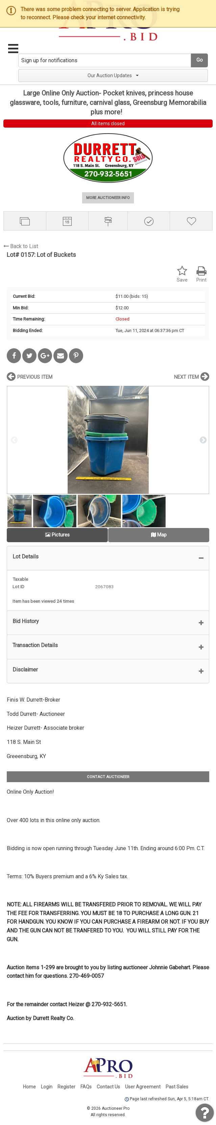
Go (199, 60)
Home (29, 1086)
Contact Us (108, 1086)
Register (66, 1086)
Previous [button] (13, 439)
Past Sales (177, 1086)
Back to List (20, 246)
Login (46, 1086)
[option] (108, 440)
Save (182, 274)
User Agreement (143, 1086)
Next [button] (202, 439)
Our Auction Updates (113, 75)
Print (201, 274)
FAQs (86, 1086)
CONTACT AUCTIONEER (108, 777)
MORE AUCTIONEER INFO (108, 198)
